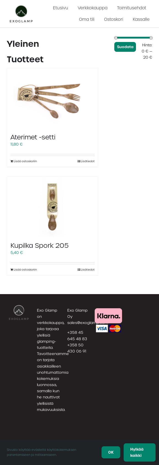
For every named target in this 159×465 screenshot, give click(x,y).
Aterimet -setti (32, 137)
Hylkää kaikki (136, 452)
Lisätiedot (88, 161)
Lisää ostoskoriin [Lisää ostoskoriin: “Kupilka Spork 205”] (25, 269)
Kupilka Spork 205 (39, 245)
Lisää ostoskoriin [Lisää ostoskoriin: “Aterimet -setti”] (25, 161)
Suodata (125, 47)
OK (111, 452)
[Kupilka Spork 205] (52, 207)
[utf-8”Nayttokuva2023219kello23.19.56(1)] (21, 5)
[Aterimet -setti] (52, 98)
